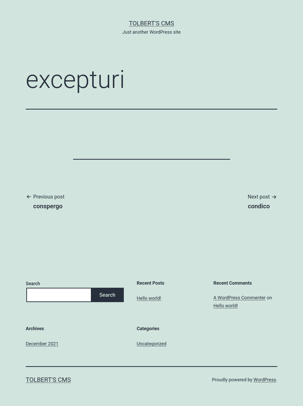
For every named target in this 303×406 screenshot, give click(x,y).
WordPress (265, 379)
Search (33, 283)
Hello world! (149, 298)
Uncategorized (152, 343)
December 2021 (42, 343)
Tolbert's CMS (151, 23)
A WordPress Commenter (239, 297)
